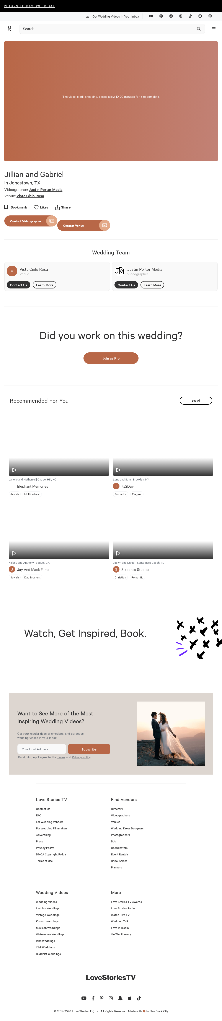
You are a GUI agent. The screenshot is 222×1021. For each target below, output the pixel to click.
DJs (113, 841)
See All (196, 400)
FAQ (38, 815)
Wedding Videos (46, 902)
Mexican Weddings (48, 928)
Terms (61, 757)
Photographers (120, 835)
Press (39, 841)
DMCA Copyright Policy (51, 854)
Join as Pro (111, 358)
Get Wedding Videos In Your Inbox (114, 16)
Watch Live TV (120, 915)
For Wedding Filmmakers (51, 828)
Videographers (120, 815)
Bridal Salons (119, 861)
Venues (115, 822)
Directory (117, 809)
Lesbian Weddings (47, 908)
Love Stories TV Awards (126, 902)
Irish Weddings (45, 941)
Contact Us (18, 284)
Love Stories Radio (123, 908)
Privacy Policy (81, 757)
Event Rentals (119, 854)
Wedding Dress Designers (127, 828)
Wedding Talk (120, 921)
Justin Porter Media (45, 189)
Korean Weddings (47, 921)
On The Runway (121, 934)
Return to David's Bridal (29, 6)
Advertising (43, 835)
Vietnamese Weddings (50, 934)
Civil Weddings (45, 947)
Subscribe (89, 749)
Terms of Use (44, 861)
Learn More (44, 284)
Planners (116, 867)
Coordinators (119, 848)
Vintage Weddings (47, 915)
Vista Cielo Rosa (30, 195)
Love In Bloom (120, 928)
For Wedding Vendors (49, 822)
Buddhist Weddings (48, 954)
